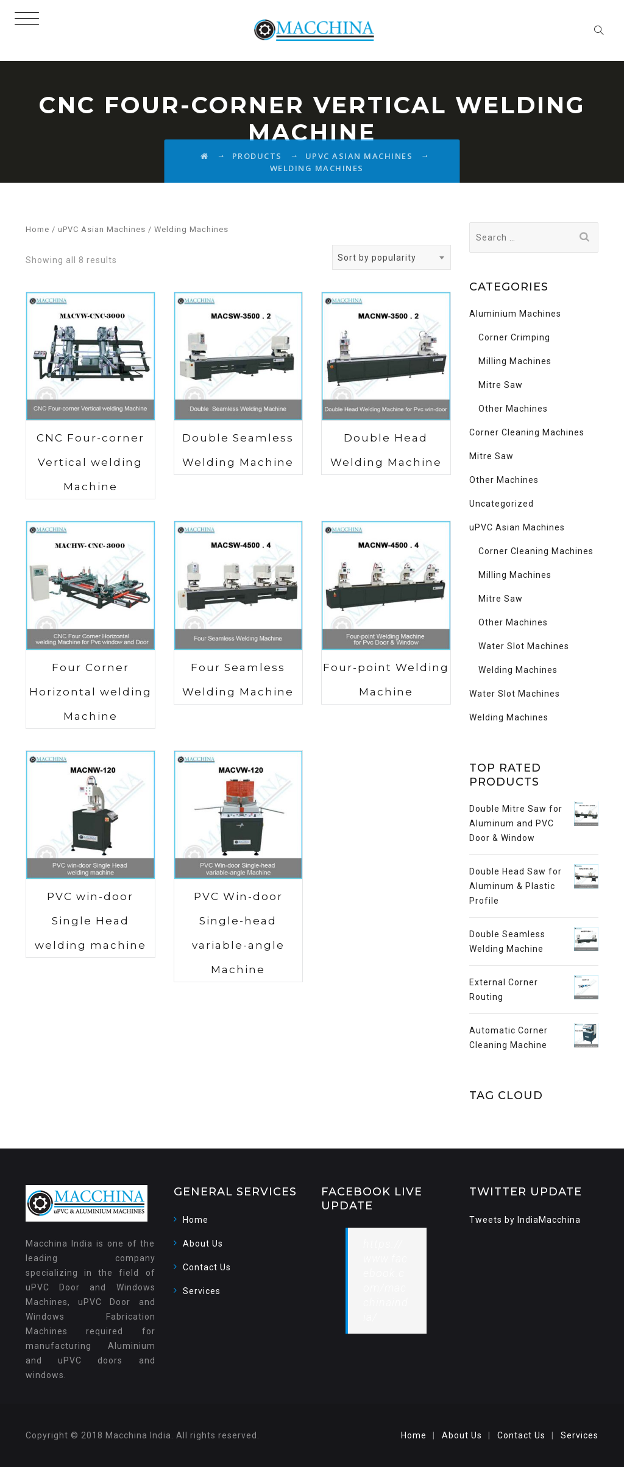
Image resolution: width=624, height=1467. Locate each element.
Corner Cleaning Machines (526, 432)
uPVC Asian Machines (102, 229)
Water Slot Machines (523, 646)
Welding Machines (518, 670)
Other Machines (513, 408)
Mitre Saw (500, 385)
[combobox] (391, 257)
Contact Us (207, 1267)
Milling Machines (514, 361)
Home (37, 229)
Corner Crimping (514, 337)
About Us (203, 1243)
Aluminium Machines (515, 313)
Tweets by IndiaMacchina (525, 1220)
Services (202, 1291)
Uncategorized (501, 503)
